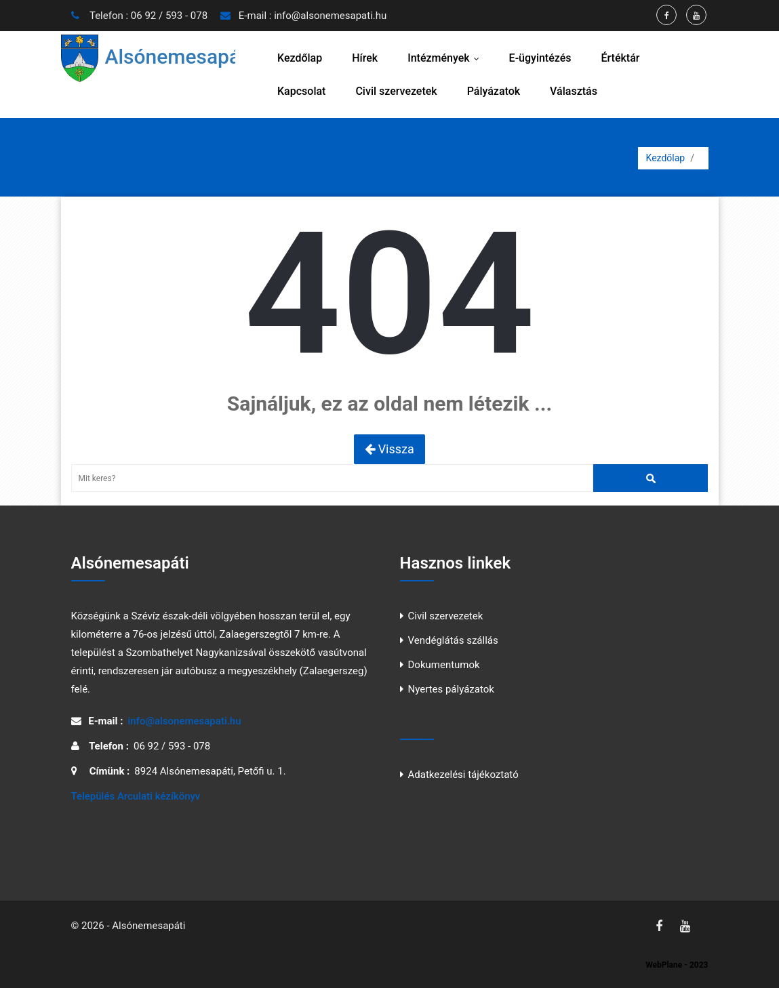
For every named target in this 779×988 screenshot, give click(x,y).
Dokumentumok (444, 665)
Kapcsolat (301, 91)
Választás (573, 91)
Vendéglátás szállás (453, 640)
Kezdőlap (299, 58)
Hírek (365, 58)
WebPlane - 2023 (676, 965)
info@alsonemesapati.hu (330, 15)
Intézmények (446, 58)
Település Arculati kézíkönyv (136, 796)
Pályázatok (493, 91)
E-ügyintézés (540, 58)
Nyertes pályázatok (451, 689)
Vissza (389, 449)
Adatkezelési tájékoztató (463, 774)
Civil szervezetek (396, 91)
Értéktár (620, 58)
